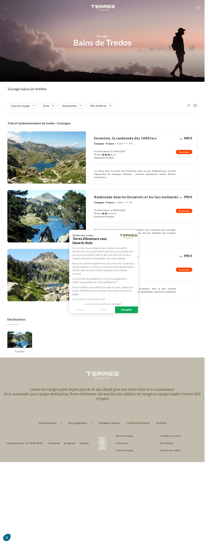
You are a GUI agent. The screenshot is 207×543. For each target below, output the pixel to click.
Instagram (69, 443)
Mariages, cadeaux (109, 422)
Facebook (54, 443)
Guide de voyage (124, 450)
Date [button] (48, 105)
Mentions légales (124, 435)
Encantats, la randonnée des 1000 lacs (125, 138)
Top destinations (47, 423)
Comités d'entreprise (138, 422)
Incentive (161, 422)
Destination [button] (72, 105)
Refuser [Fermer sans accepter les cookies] (52, 309)
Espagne (20, 351)
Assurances (122, 443)
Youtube (84, 443)
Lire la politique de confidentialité (60, 299)
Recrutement (167, 443)
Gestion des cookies (170, 450)
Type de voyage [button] (22, 105)
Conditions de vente (170, 435)
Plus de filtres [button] (100, 105)
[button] (7, 537)
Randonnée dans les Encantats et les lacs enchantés (136, 197)
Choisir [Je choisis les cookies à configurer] (75, 309)
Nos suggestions (77, 423)
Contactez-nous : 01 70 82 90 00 (24, 443)
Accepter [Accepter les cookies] (98, 309)
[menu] (198, 8)
